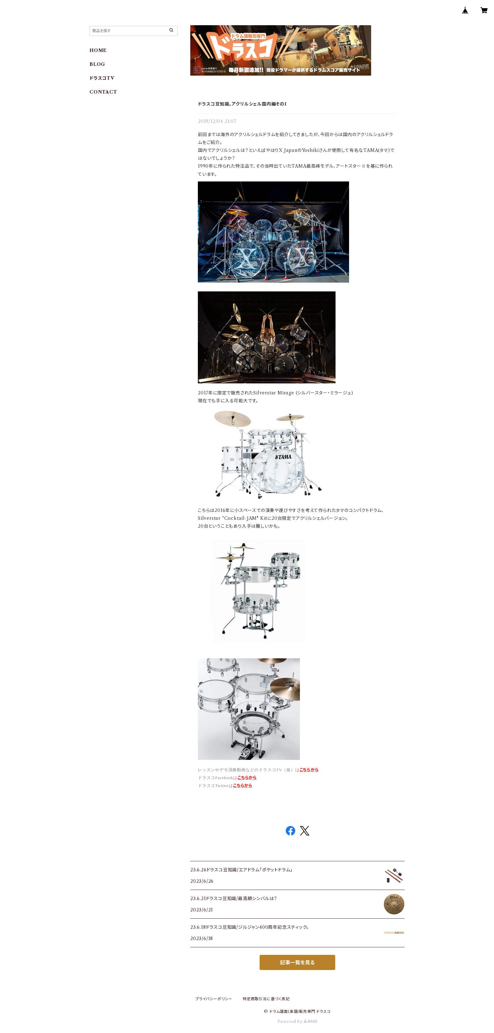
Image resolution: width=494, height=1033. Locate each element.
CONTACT (103, 92)
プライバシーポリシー (214, 998)
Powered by (298, 1021)
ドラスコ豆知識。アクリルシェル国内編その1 (242, 104)
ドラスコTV (101, 78)
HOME (98, 50)
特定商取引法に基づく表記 (266, 998)
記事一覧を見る (297, 962)
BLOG (97, 64)
